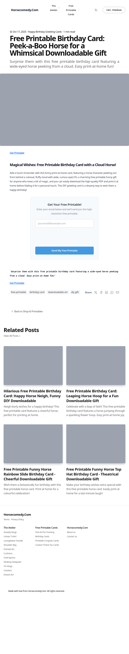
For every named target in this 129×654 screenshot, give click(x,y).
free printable (18, 457)
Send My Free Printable (65, 306)
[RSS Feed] (96, 10)
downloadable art (58, 457)
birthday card (37, 457)
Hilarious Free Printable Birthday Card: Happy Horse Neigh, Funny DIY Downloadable (32, 561)
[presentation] (64, 292)
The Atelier (54, 8)
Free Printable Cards (72, 10)
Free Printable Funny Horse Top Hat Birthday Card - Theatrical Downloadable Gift (93, 639)
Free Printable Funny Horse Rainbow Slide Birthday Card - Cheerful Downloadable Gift (29, 639)
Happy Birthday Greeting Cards (45, 31)
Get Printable (17, 209)
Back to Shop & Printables (27, 477)
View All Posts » (12, 501)
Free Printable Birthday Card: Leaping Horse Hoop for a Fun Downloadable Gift (92, 561)
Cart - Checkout (114, 9)
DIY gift (75, 457)
